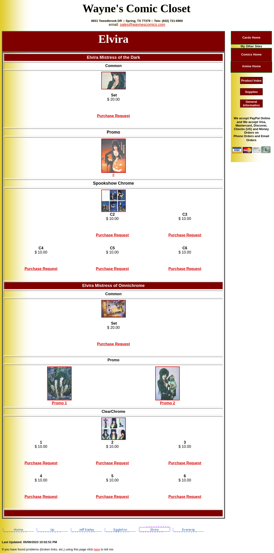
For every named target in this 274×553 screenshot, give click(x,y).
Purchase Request (113, 116)
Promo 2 (167, 403)
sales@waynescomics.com (142, 25)
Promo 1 (59, 403)
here (97, 549)
